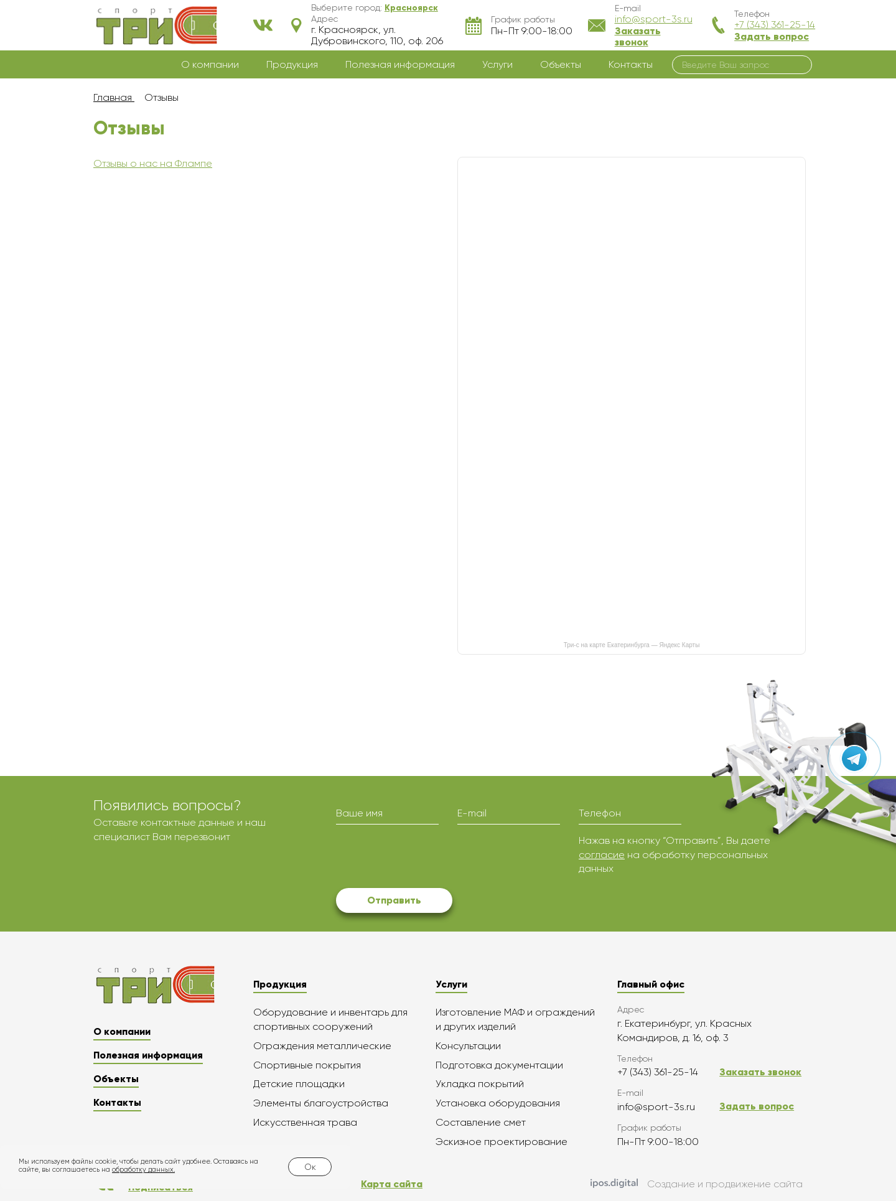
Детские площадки (299, 1084)
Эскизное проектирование (501, 1141)
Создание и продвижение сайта (696, 1184)
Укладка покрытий (480, 1084)
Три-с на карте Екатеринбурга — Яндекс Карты (632, 645)
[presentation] (430, 858)
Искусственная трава (305, 1122)
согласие (602, 855)
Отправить (394, 900)
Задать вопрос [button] (771, 36)
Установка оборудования (498, 1103)
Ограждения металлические (322, 1046)
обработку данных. (143, 1170)
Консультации (468, 1046)
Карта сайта (391, 1184)
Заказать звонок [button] (638, 36)
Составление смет (481, 1122)
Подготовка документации (499, 1065)
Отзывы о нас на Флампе (152, 163)
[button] (411, 7)
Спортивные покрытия (307, 1065)
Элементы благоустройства (320, 1103)
